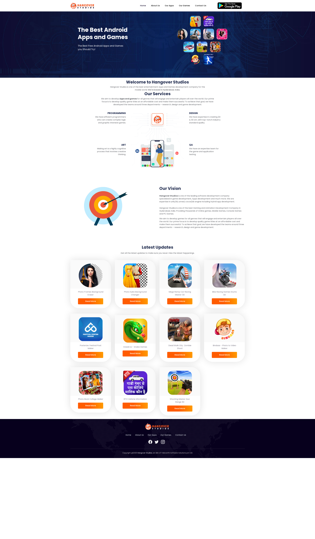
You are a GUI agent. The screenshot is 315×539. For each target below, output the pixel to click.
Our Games (184, 5)
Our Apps (169, 5)
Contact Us (200, 5)
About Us (155, 5)
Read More (90, 301)
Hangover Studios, (144, 453)
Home (143, 5)
